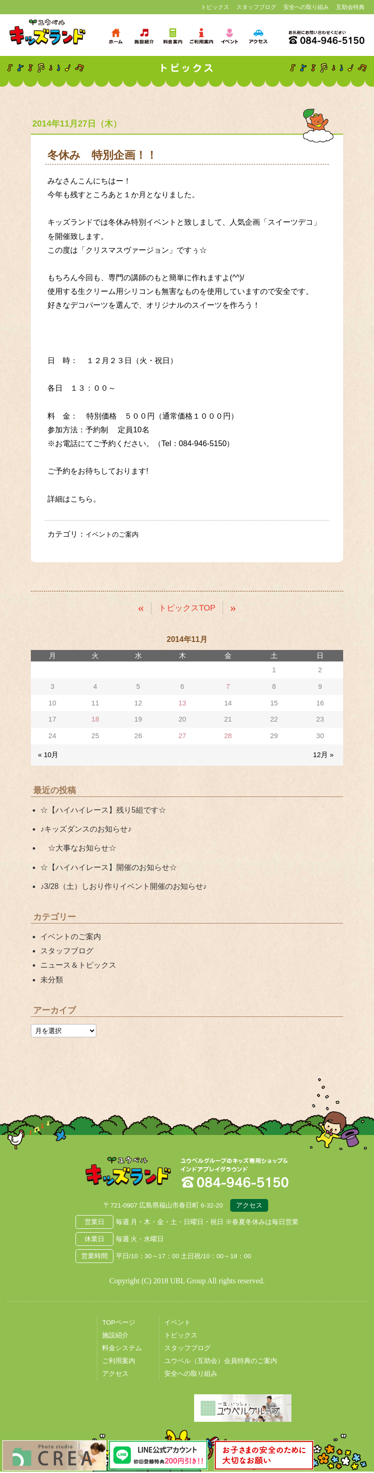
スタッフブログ (256, 7)
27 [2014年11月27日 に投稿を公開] (182, 735)
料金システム (122, 1350)
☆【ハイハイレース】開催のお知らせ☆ (108, 867)
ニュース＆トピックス (78, 965)
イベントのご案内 (115, 534)
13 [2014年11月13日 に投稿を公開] (182, 702)
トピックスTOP (187, 607)
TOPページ (118, 1324)
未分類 (51, 979)
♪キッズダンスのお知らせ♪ (85, 829)
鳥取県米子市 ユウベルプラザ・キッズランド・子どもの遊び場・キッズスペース (47, 32)
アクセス (249, 1207)
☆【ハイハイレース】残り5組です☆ (103, 809)
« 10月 (48, 754)
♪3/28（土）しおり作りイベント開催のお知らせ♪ (123, 886)
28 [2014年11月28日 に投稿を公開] (228, 735)
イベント (177, 1324)
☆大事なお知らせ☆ (78, 848)
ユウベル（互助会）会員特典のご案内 (220, 1362)
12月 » (323, 754)
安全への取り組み (306, 7)
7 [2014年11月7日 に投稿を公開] (228, 686)
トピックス (215, 7)
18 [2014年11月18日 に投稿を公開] (95, 719)
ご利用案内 (118, 1362)
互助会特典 (350, 7)
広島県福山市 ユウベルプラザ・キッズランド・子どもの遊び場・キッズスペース (128, 1173)
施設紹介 (115, 1337)
